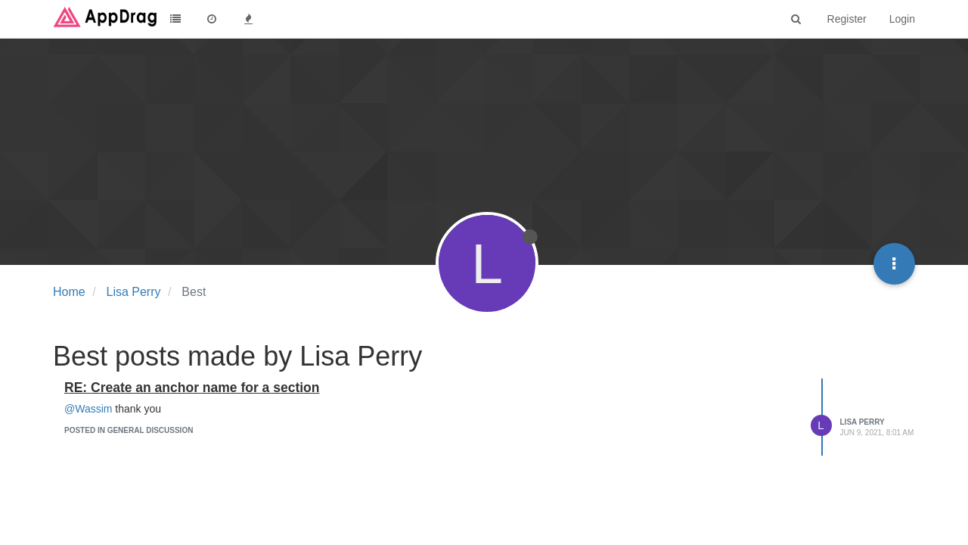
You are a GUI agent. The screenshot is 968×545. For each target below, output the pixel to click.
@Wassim (88, 409)
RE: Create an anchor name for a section (191, 387)
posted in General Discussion (128, 430)
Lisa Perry (862, 422)
